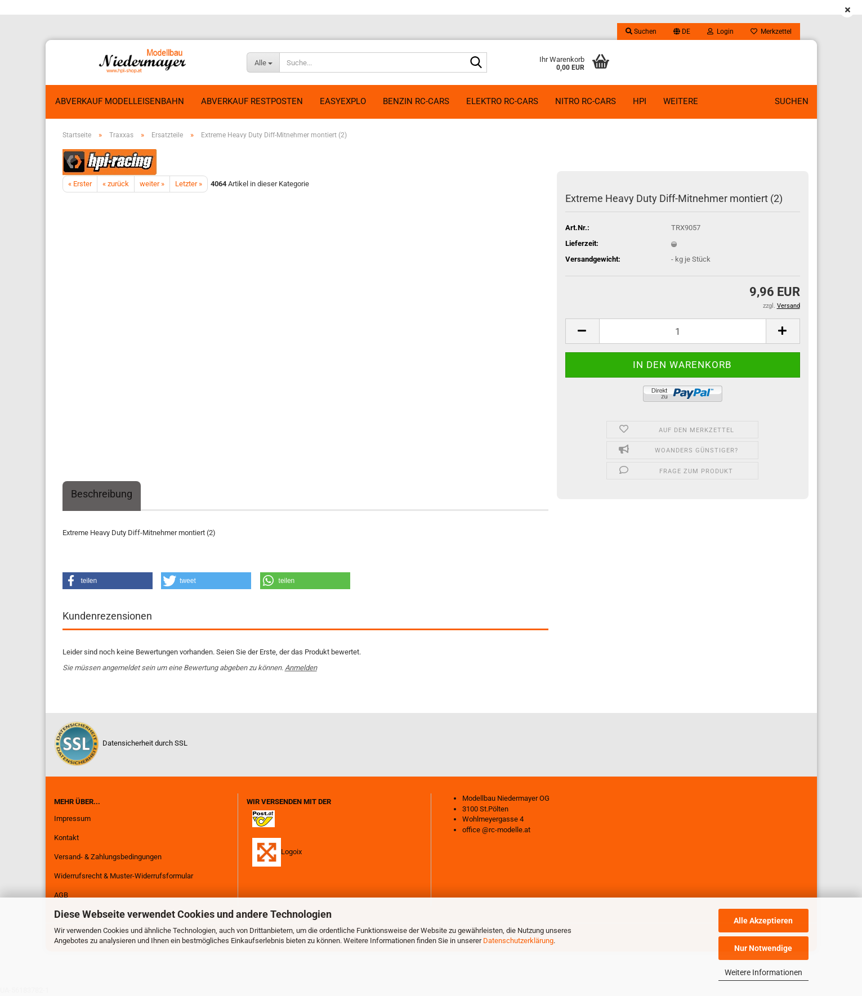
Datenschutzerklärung (518, 940)
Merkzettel (771, 31)
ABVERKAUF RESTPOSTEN (252, 101)
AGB (61, 895)
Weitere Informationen (763, 972)
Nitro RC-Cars (585, 101)
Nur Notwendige (763, 948)
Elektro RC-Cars (502, 101)
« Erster (80, 184)
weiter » (152, 184)
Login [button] (720, 31)
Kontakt (66, 837)
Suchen (792, 101)
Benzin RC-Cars (416, 101)
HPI (639, 101)
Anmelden (301, 667)
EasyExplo (343, 101)
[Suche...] (263, 62)
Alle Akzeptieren (763, 920)
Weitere (680, 101)
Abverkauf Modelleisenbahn (119, 101)
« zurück (115, 184)
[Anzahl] (682, 331)
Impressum (72, 818)
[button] (682, 31)
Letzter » (188, 184)
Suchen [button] (641, 31)
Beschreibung (101, 494)
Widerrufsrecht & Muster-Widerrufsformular (123, 876)
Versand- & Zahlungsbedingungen (108, 857)
